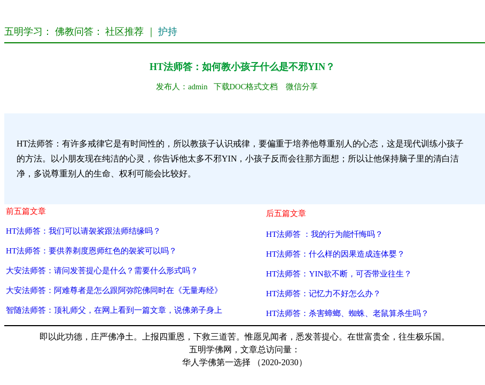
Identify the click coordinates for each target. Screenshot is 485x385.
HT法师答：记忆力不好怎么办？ (323, 293)
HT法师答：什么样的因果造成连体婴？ (335, 253)
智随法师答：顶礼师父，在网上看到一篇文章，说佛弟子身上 (114, 309)
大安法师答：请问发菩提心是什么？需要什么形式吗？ (102, 270)
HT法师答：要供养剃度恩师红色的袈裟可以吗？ (91, 250)
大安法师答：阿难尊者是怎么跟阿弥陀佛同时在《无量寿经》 (114, 290)
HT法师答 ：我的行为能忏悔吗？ (324, 233)
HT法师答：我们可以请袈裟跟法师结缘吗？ (83, 230)
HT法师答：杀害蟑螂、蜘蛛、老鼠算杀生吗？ (347, 313)
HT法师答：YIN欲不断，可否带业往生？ (339, 273)
